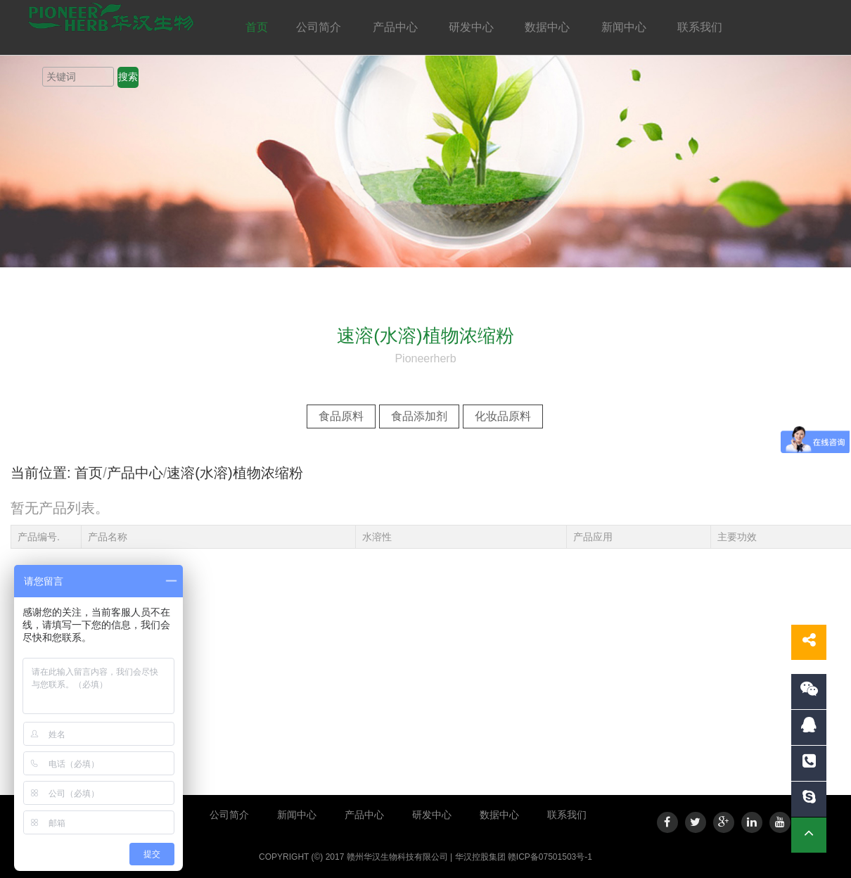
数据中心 (548, 27)
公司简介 (320, 27)
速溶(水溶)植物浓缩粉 (234, 473)
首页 (256, 27)
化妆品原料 (503, 416)
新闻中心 (625, 27)
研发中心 (473, 27)
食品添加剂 (419, 416)
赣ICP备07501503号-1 (550, 857)
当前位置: (41, 473)
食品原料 (341, 416)
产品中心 (397, 27)
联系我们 (701, 27)
